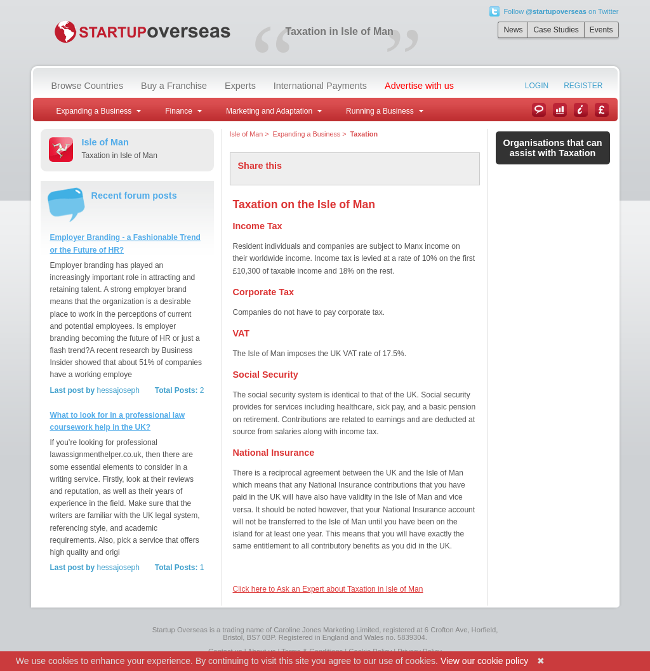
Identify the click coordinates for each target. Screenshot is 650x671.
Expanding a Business (307, 134)
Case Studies (555, 29)
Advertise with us (419, 86)
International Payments (320, 86)
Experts (240, 86)
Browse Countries (87, 86)
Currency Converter (602, 110)
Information (581, 110)
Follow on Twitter (560, 11)
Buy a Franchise (174, 86)
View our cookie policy (484, 661)
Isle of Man (246, 134)
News (512, 29)
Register (583, 85)
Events (601, 29)
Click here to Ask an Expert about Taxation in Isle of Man (328, 589)
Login (536, 85)
